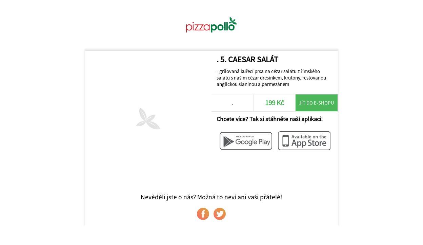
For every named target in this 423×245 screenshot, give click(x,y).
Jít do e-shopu (316, 102)
